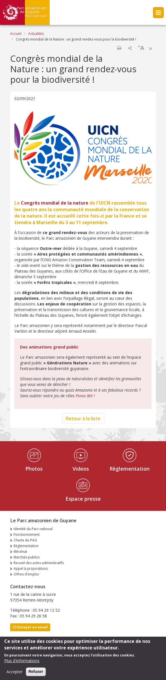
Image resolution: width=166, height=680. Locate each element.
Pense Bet (84, 395)
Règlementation (130, 468)
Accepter (14, 674)
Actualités (36, 33)
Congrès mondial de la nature (54, 203)
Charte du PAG (25, 540)
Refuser (36, 674)
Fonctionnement (27, 534)
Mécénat (20, 551)
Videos (81, 468)
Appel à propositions (31, 568)
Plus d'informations (22, 663)
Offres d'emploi (26, 574)
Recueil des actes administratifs (39, 562)
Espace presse (83, 498)
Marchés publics (27, 557)
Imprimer (119, 48)
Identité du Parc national (33, 528)
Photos (34, 468)
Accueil (15, 33)
